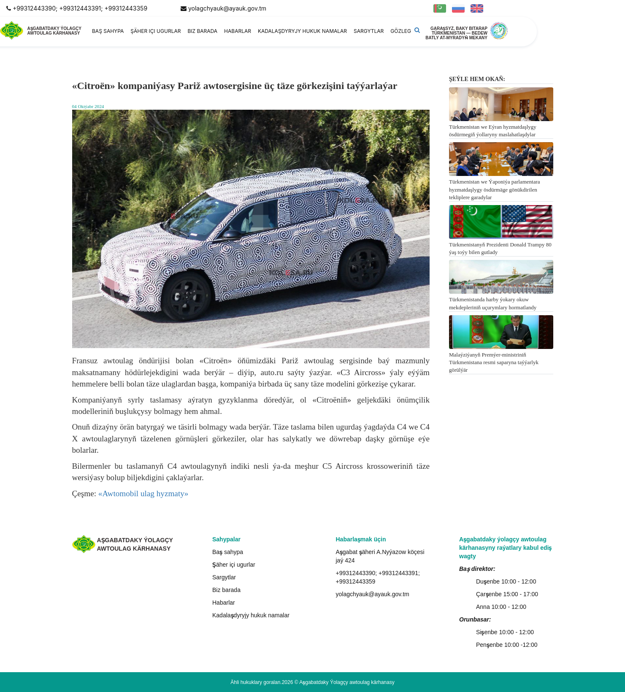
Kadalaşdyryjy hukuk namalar (302, 31)
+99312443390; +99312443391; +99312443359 (80, 8)
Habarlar (237, 31)
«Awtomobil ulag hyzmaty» (143, 493)
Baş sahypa (108, 31)
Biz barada (202, 31)
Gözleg (400, 31)
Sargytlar (369, 31)
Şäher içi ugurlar (155, 31)
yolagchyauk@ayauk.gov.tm (227, 8)
